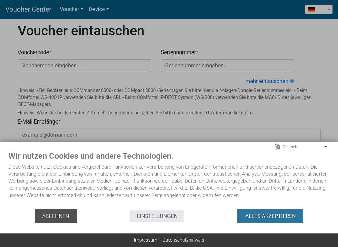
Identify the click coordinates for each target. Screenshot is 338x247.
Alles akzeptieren (270, 216)
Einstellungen (157, 216)
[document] (169, 180)
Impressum (145, 240)
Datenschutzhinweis (183, 240)
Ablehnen (55, 216)
